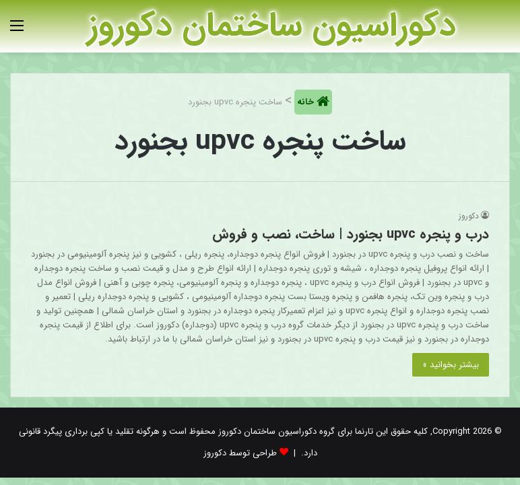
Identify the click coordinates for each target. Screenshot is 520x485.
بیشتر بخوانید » (450, 365)
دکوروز (469, 215)
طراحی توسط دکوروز (240, 453)
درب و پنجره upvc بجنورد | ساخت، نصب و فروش (350, 234)
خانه (307, 102)
